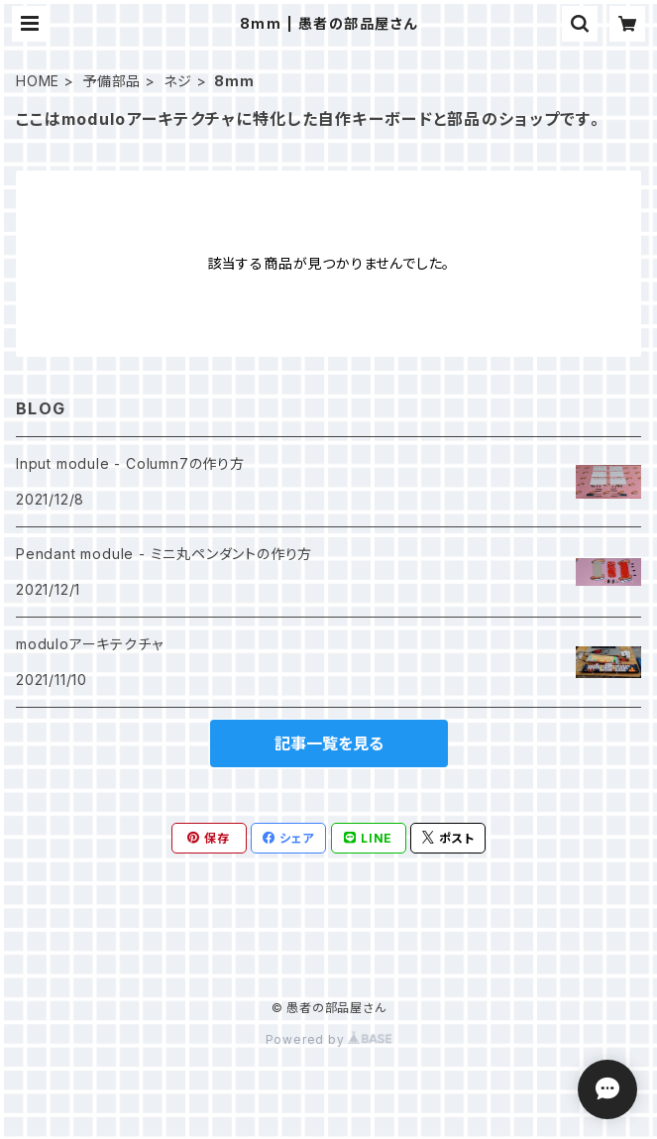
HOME (37, 80)
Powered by (329, 1039)
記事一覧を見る (328, 743)
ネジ (178, 80)
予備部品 (111, 80)
